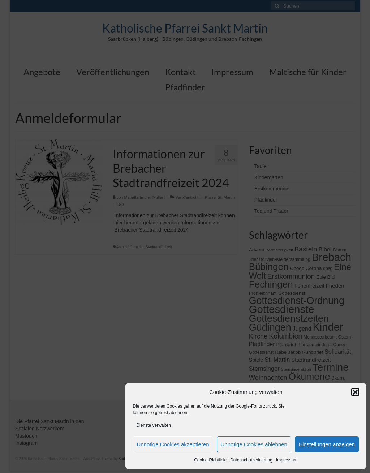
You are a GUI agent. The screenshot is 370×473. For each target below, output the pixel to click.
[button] (355, 392)
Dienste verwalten (153, 425)
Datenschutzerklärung (251, 460)
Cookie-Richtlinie (210, 460)
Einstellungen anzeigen (327, 444)
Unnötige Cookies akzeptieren (173, 444)
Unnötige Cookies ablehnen (254, 444)
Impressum (286, 460)
